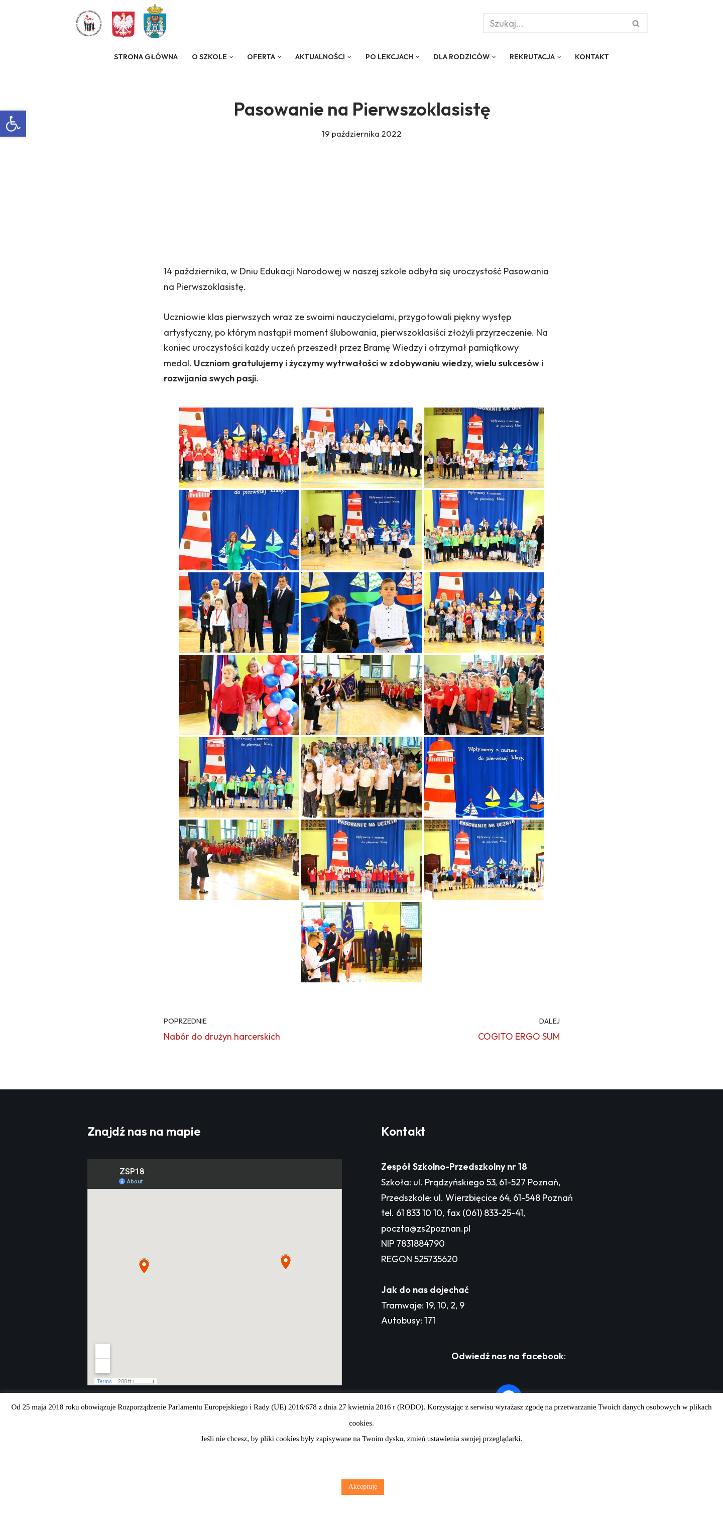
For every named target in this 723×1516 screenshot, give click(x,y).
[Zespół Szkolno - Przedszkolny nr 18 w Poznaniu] (91, 23)
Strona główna (146, 56)
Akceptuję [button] (363, 1486)
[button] (13, 124)
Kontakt (592, 56)
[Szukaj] (554, 23)
